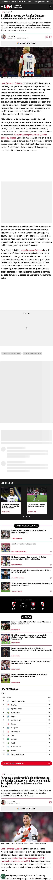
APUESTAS (26, 617)
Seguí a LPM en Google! (28, 43)
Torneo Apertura (11, 774)
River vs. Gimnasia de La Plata (21, 2)
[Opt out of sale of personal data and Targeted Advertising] (3, 876)
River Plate (9, 12)
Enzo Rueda (11, 802)
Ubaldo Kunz (11, 36)
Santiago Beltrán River (41, 2)
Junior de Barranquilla (32, 353)
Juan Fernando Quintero (12, 83)
